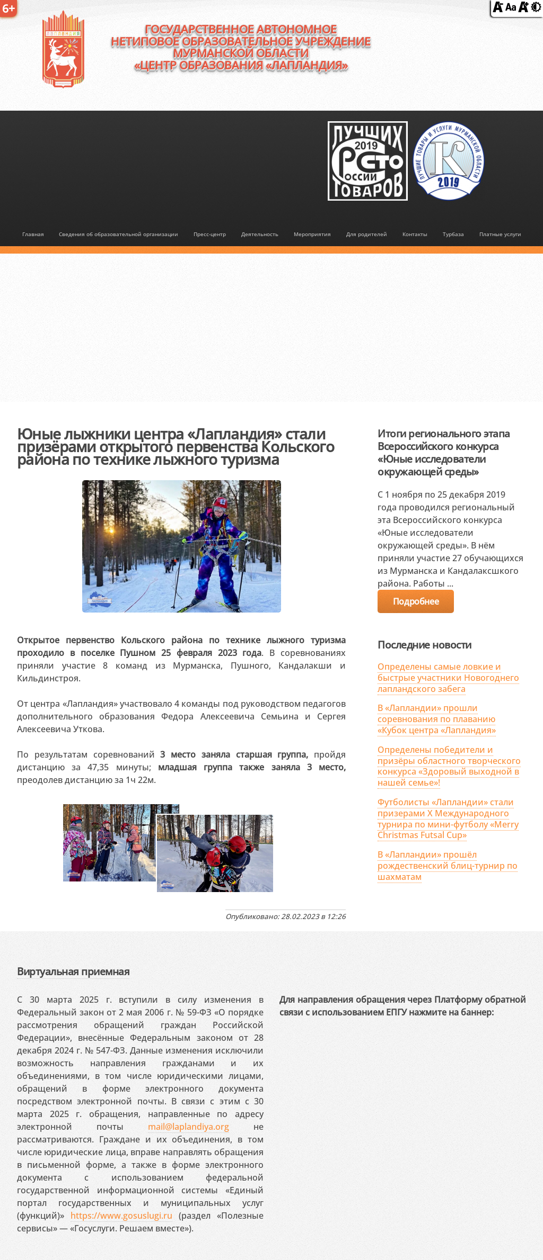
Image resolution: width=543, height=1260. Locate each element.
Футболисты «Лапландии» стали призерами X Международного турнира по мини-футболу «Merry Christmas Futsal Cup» (448, 818)
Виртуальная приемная (73, 971)
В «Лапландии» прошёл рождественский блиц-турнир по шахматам (448, 866)
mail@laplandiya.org (188, 1126)
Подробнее (416, 601)
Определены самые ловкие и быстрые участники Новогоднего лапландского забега (448, 678)
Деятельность (259, 234)
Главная (33, 234)
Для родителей (366, 234)
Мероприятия (312, 234)
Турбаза (453, 234)
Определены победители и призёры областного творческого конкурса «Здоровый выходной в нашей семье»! (449, 766)
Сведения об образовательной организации (118, 234)
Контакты (414, 234)
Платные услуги (500, 234)
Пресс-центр (210, 234)
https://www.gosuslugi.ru (121, 1215)
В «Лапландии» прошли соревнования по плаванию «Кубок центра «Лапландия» (437, 719)
